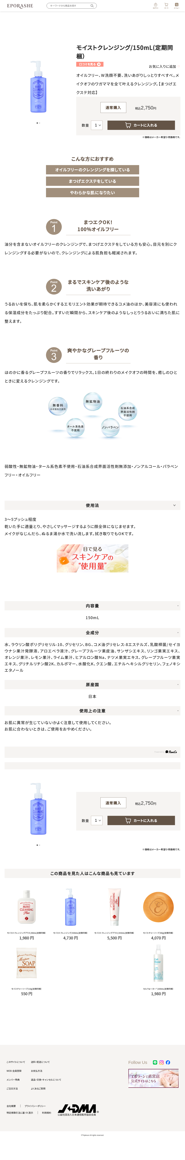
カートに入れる (141, 125)
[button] (37, 123)
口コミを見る (90, 64)
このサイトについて (16, 1081)
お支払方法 (36, 1090)
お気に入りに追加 (164, 66)
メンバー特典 (13, 1098)
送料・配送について (40, 1081)
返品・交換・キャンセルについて (46, 1098)
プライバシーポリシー (35, 1125)
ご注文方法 (12, 1107)
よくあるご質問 (38, 1107)
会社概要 (11, 1125)
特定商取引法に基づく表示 (20, 1132)
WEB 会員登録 (14, 1090)
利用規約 (46, 1132)
